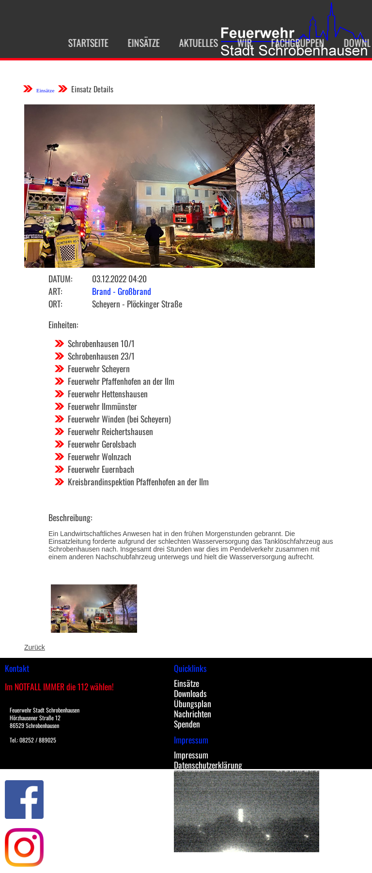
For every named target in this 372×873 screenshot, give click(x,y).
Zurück (34, 647)
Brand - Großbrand (121, 291)
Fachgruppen (292, 42)
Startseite (83, 42)
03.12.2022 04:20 (119, 278)
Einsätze (139, 42)
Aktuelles (193, 42)
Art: (55, 291)
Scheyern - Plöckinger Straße (137, 303)
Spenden (187, 723)
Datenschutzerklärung (208, 764)
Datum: (60, 278)
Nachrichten (192, 713)
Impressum (191, 754)
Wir (239, 42)
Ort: (55, 303)
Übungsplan (192, 703)
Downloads (190, 693)
